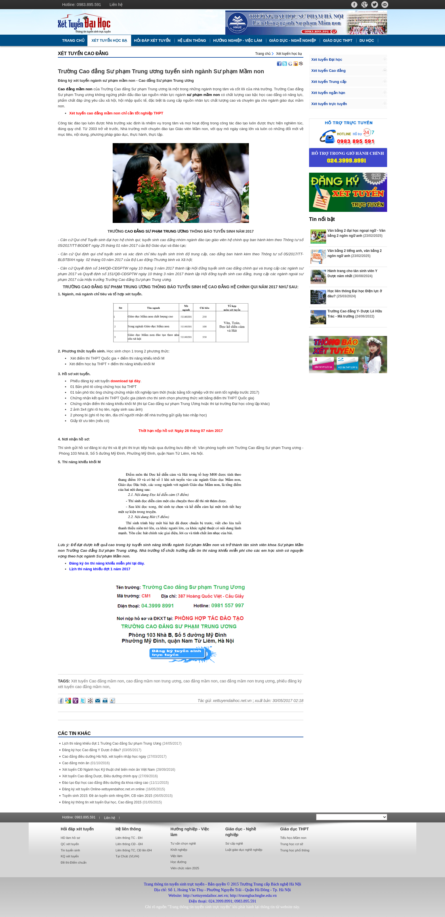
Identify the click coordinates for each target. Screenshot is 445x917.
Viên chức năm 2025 (185, 868)
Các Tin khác (74, 733)
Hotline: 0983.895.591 (81, 4)
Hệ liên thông (192, 40)
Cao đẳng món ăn (75, 763)
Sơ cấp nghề (234, 843)
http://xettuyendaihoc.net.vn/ (139, 22)
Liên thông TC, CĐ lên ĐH (134, 850)
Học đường (178, 862)
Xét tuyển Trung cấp (329, 82)
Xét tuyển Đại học (326, 59)
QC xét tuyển (70, 844)
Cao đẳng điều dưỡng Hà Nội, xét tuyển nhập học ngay (104, 757)
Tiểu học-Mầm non (293, 837)
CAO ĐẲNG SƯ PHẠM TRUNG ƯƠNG (156, 231)
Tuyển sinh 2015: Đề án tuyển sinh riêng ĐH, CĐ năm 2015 (107, 796)
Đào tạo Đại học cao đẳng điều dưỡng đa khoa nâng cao (105, 783)
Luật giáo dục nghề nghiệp (243, 849)
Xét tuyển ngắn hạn (328, 93)
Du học (367, 40)
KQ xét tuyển (70, 856)
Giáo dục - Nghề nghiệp (292, 40)
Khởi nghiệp (179, 849)
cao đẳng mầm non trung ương (153, 681)
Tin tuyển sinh (70, 850)
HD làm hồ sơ (70, 837)
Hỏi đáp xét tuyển (152, 40)
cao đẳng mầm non (200, 681)
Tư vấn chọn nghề (183, 843)
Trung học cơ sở (291, 844)
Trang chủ (73, 40)
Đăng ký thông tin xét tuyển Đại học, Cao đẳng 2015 (102, 802)
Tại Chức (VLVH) (127, 856)
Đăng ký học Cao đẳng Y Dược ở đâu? (91, 750)
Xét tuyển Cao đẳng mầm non (97, 681)
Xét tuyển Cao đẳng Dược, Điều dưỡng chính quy (99, 776)
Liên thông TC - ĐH (129, 837)
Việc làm (176, 856)
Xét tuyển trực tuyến (329, 104)
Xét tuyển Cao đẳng (83, 53)
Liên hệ (116, 4)
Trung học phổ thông (294, 850)
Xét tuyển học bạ (109, 40)
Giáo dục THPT (337, 40)
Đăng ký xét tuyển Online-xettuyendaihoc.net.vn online (103, 789)
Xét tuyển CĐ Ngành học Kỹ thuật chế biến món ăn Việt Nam (108, 770)
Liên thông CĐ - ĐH (129, 844)
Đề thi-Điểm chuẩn (74, 862)
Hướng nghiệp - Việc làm (237, 40)
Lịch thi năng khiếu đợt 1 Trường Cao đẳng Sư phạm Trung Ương (111, 743)
